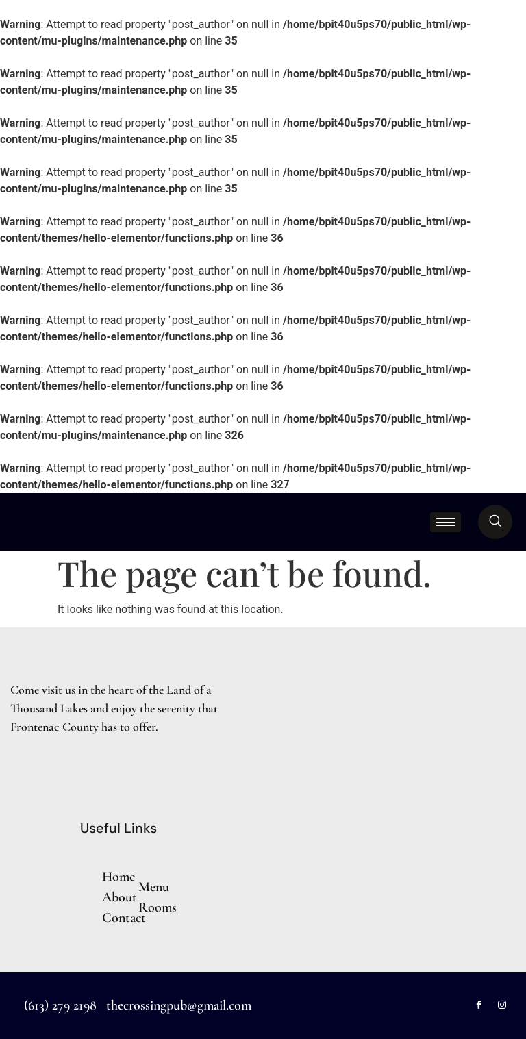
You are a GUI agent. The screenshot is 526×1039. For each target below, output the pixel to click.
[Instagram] (502, 1005)
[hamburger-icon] (445, 522)
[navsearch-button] (495, 522)
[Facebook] (478, 1005)
